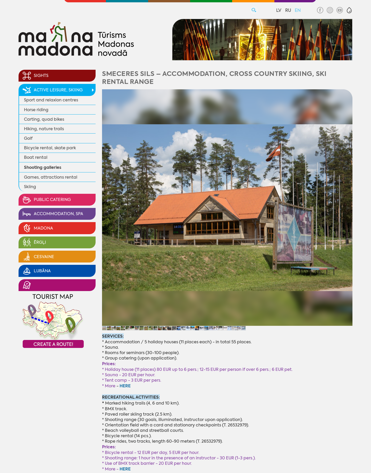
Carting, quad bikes (44, 119)
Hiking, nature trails (44, 129)
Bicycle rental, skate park (50, 148)
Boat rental (35, 157)
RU (288, 10)
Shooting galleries (42, 167)
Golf (28, 138)
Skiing (30, 186)
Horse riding (36, 109)
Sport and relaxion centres (51, 100)
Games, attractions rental (50, 177)
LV (278, 10)
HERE (125, 469)
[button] (349, 10)
